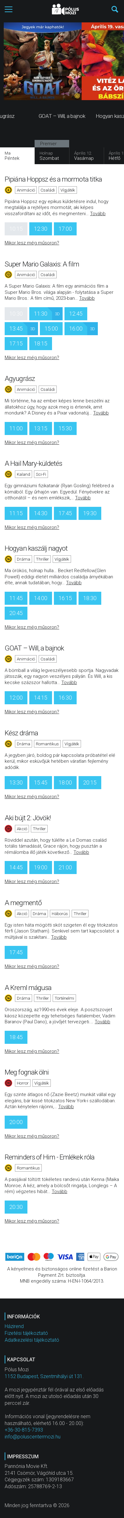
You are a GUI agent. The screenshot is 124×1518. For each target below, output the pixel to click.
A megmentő (23, 903)
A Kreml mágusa (28, 987)
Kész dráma (21, 733)
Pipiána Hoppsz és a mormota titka (53, 179)
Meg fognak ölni (27, 1072)
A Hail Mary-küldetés (33, 463)
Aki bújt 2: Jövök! (28, 818)
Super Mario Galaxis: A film (42, 264)
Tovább (98, 213)
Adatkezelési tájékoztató (32, 1340)
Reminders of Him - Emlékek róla (49, 1157)
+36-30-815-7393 (24, 1430)
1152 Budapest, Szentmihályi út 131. (44, 1376)
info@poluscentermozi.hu (32, 1437)
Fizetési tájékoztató (26, 1333)
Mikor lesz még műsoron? (32, 243)
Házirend (14, 1326)
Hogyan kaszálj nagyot (36, 548)
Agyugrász (20, 378)
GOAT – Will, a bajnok (34, 648)
